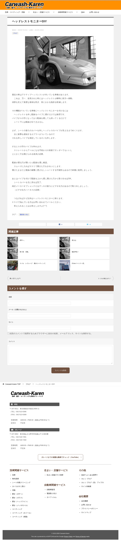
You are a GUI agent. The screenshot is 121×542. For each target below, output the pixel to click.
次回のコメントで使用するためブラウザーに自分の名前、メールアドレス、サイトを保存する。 (51, 333)
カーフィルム (52, 497)
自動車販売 (51, 489)
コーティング (17, 509)
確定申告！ (75, 252)
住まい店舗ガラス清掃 (55, 475)
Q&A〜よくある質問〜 (89, 475)
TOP (13, 384)
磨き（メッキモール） (20, 505)
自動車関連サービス (65, 12)
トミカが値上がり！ (104, 278)
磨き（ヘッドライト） (20, 501)
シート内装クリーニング (21, 482)
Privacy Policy (68, 536)
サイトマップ (86, 512)
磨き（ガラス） (18, 498)
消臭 (13, 490)
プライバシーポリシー (89, 508)
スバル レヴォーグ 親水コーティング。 (33, 263)
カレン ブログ (86, 479)
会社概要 (84, 501)
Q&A (83, 12)
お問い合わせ (94, 12)
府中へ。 (22, 240)
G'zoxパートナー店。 (78, 263)
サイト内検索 (86, 486)
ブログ (15, 33)
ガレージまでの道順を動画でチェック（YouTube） (61, 457)
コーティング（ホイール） (22, 513)
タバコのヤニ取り (18, 486)
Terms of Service (81, 536)
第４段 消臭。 (25, 252)
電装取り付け (24, 214)
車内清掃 (15, 479)
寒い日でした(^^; (15, 278)
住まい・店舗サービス (41, 12)
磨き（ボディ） (18, 494)
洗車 (13, 475)
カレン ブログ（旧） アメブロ (92, 482)
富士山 (74, 240)
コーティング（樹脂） (20, 517)
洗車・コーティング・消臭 (15, 12)
